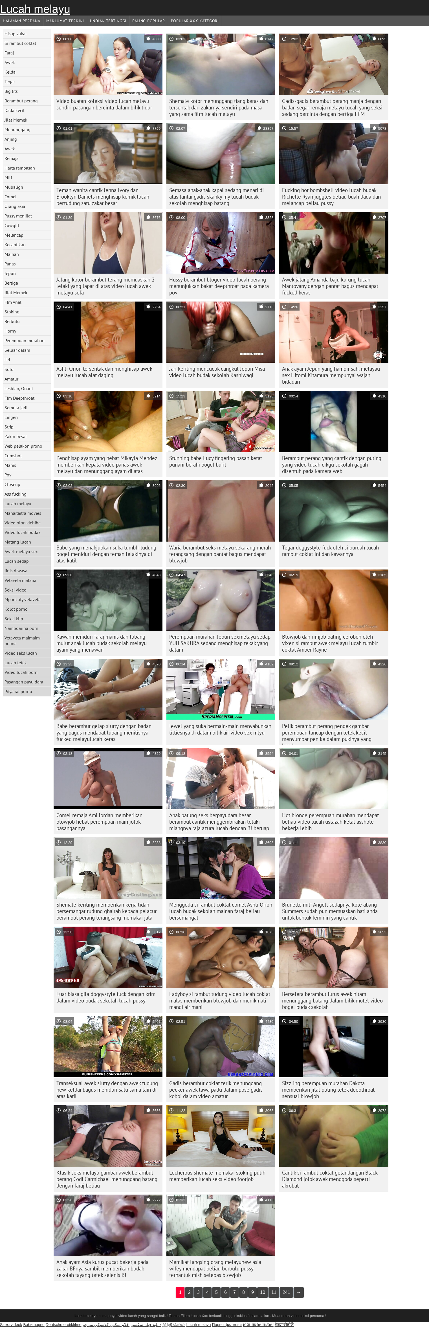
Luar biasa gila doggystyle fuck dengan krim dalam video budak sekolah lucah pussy (105, 997)
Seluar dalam (17, 350)
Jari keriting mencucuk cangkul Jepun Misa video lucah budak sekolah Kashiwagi (217, 372)
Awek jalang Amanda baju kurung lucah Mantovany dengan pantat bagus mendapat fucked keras (330, 286)
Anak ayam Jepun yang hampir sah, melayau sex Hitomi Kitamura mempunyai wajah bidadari (331, 375)
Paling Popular (148, 20)
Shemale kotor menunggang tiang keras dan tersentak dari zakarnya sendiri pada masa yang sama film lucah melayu (218, 107)
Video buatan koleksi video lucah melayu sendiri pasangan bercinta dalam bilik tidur (104, 104)
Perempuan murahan (25, 340)
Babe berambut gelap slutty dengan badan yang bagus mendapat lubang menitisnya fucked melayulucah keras (103, 732)
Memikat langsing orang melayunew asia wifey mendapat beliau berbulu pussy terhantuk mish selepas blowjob (215, 1268)
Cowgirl (12, 225)
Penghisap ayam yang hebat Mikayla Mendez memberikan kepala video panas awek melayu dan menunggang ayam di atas (106, 464)
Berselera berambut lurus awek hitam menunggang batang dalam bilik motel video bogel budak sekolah (332, 1000)
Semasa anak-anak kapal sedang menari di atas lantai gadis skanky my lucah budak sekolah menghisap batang (216, 196)
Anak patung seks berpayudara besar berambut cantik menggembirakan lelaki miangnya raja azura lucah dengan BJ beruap (219, 822)
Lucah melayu (35, 9)
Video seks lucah (21, 653)
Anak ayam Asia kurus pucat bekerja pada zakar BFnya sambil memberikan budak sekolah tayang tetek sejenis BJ (102, 1268)
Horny (10, 331)
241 (286, 1292)
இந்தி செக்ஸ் (173, 1324)
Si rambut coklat (20, 43)
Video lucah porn (21, 672)
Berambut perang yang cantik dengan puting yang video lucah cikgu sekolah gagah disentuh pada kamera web (331, 464)
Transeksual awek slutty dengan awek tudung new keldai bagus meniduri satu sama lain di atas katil (107, 1090)
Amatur (11, 379)
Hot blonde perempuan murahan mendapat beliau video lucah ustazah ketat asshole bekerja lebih (330, 822)
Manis (10, 465)
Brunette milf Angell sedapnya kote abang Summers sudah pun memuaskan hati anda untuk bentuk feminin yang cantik (330, 911)
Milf (8, 177)
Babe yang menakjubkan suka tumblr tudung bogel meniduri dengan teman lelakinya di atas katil (106, 554)
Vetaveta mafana (20, 580)
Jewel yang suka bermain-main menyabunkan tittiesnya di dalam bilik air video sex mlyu (220, 729)
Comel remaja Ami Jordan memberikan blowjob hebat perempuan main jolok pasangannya (99, 822)
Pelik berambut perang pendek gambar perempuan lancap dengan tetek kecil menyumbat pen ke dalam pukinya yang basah (326, 734)
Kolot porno (16, 609)
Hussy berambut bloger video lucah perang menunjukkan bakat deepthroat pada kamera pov (219, 286)
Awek (10, 62)
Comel (11, 196)
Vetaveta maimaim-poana (23, 640)
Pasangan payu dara (24, 682)
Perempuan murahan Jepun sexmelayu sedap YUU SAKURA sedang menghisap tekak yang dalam (219, 643)
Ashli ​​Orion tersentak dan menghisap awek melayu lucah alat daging (104, 372)
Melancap (14, 235)
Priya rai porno (18, 691)
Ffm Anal (13, 302)
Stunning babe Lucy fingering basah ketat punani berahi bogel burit (215, 461)
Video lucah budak (23, 532)
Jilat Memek (16, 120)
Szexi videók (11, 1324)
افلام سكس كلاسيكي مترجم (105, 1324)
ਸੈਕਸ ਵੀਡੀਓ (284, 1324)
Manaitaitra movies (23, 513)
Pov (8, 475)
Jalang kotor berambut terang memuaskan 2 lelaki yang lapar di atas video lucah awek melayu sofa (105, 286)
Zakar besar (16, 436)
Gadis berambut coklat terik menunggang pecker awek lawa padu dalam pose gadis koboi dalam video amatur (216, 1090)
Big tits (11, 91)
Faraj (9, 53)
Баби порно (33, 1324)
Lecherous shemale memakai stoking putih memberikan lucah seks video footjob (217, 1175)
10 (262, 1292)
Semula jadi (16, 407)
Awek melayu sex (21, 551)
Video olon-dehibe (23, 523)
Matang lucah (18, 542)
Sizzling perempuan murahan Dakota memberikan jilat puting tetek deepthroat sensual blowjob (328, 1090)
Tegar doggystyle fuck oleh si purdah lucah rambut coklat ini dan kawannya (330, 550)
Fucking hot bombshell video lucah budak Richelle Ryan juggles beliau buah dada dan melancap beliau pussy (331, 196)
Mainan (12, 254)
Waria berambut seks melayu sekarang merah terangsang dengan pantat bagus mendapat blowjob (220, 554)
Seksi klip (14, 618)
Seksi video (16, 590)
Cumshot (13, 455)
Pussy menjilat (18, 216)
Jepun (10, 273)
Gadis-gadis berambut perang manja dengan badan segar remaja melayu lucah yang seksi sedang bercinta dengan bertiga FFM (332, 107)
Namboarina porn (21, 628)
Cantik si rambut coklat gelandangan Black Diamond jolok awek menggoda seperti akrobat (330, 1179)
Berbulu (12, 321)
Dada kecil (15, 110)
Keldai (11, 72)
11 (273, 1292)
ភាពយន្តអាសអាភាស (258, 1324)
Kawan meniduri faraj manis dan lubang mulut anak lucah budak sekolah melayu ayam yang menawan (101, 643)
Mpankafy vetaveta (23, 599)
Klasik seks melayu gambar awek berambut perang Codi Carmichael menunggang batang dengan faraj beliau (106, 1179)
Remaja (12, 158)
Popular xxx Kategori (195, 20)
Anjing (11, 139)
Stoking (12, 312)
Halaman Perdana (21, 20)
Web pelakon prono (23, 446)
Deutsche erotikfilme (64, 1324)
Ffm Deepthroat (19, 398)
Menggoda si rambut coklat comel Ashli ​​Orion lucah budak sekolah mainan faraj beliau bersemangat (220, 911)
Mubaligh (14, 187)
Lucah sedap (17, 561)
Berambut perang (21, 101)
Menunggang (17, 129)
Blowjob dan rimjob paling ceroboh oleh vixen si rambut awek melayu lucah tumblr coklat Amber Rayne (330, 643)
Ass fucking (16, 494)
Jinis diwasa (16, 570)
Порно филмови (227, 1324)
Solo (9, 369)
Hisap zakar (16, 33)
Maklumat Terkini (65, 20)
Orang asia (15, 206)
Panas (10, 264)
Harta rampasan (20, 168)
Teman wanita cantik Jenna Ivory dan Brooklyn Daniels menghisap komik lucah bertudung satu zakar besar (102, 196)
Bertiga (11, 283)
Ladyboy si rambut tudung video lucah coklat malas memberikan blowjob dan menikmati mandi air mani (219, 1000)
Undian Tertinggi (108, 20)
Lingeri (11, 417)
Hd (7, 359)
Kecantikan (15, 244)
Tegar (10, 81)
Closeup (12, 484)
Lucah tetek (16, 662)
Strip (9, 427)
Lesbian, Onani (19, 388)
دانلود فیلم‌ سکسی (146, 1324)
